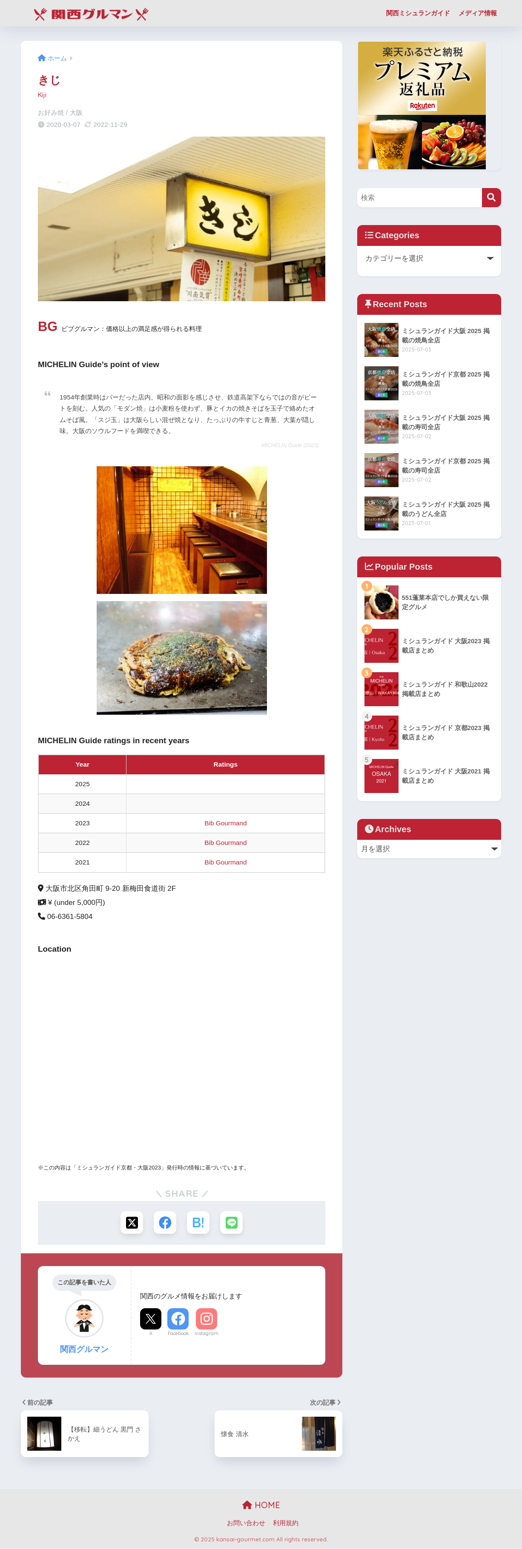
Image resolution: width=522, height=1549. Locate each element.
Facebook (178, 1334)
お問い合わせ (246, 1523)
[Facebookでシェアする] (164, 1223)
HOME (261, 1506)
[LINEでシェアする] (232, 1223)
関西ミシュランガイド (418, 13)
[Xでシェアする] (131, 1223)
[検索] (491, 197)
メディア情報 (478, 13)
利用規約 (285, 1523)
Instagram (206, 1334)
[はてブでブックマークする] (198, 1223)
